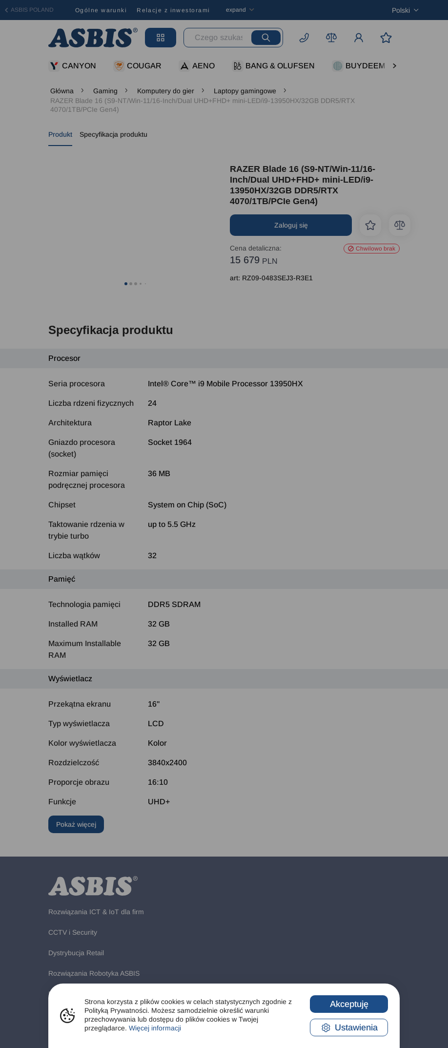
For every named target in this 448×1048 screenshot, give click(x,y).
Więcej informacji (155, 1028)
